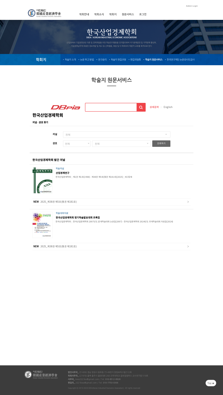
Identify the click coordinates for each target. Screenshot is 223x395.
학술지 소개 (70, 59)
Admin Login (192, 6)
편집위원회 (135, 59)
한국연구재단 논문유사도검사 (180, 59)
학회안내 (84, 14)
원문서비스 (128, 14)
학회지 (113, 14)
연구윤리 (102, 59)
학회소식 (99, 14)
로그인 (143, 14)
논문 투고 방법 (87, 59)
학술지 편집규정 (118, 59)
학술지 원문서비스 (153, 59)
